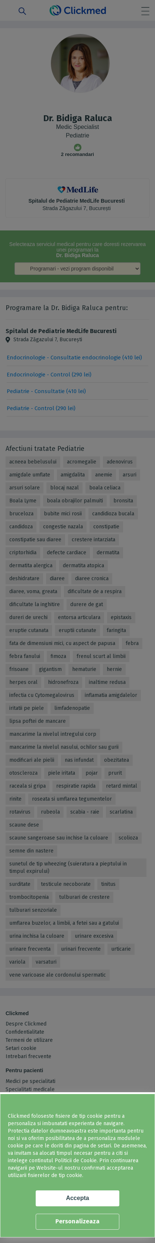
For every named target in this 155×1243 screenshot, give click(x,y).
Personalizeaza (77, 1221)
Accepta (77, 1198)
